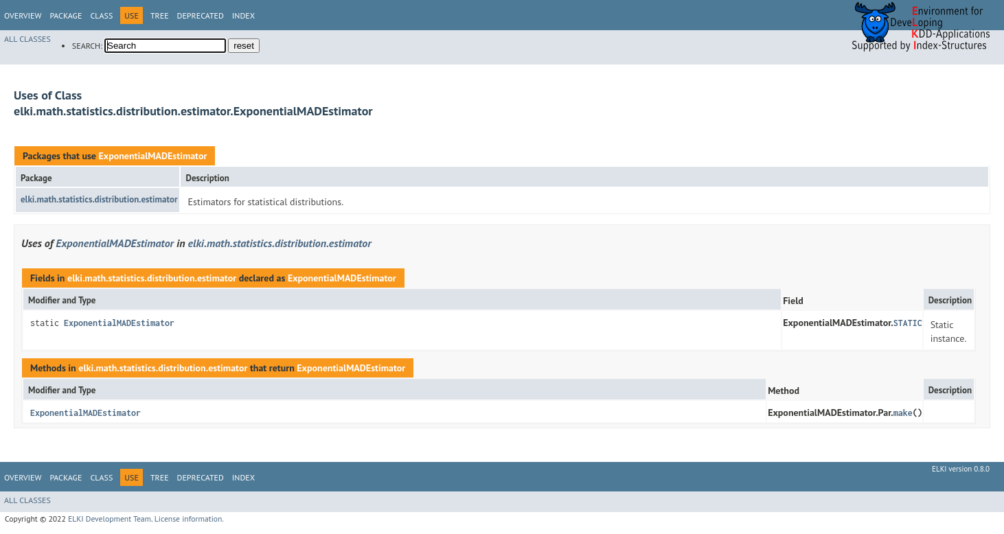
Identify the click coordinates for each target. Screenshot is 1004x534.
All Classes (27, 39)
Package (65, 15)
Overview (22, 15)
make (903, 413)
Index (243, 15)
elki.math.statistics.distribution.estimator (99, 199)
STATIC (907, 323)
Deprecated (200, 15)
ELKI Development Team (109, 518)
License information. (189, 518)
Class (101, 15)
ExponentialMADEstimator (152, 156)
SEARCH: (87, 45)
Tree (159, 15)
